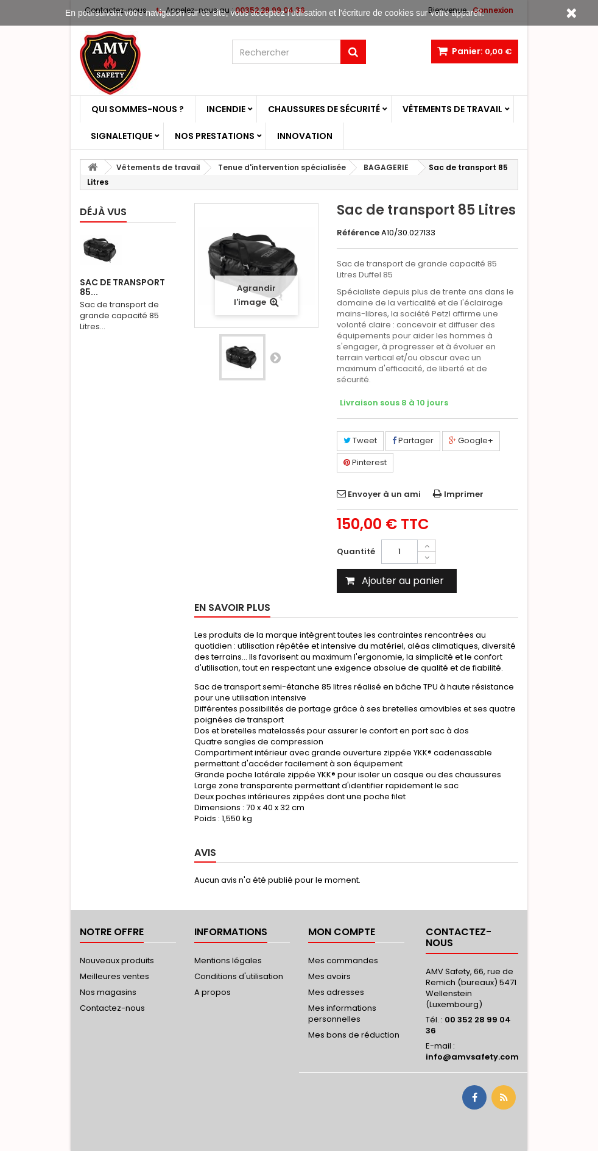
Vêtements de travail (452, 109)
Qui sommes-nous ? (137, 109)
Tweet (360, 440)
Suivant (275, 357)
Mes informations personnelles (342, 1013)
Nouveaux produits (117, 960)
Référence (358, 232)
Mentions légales (228, 960)
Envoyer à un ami (384, 494)
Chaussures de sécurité (324, 109)
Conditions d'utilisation (238, 976)
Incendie (225, 109)
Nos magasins (108, 992)
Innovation (304, 136)
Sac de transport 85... (122, 287)
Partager (413, 440)
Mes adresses (336, 992)
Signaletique (121, 136)
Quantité (356, 551)
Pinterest (365, 462)
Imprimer (464, 494)
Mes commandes (343, 960)
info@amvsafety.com (472, 1057)
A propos (212, 992)
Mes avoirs (329, 976)
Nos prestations (215, 136)
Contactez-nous (112, 1008)
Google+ (471, 440)
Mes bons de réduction (353, 1035)
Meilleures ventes (114, 976)
